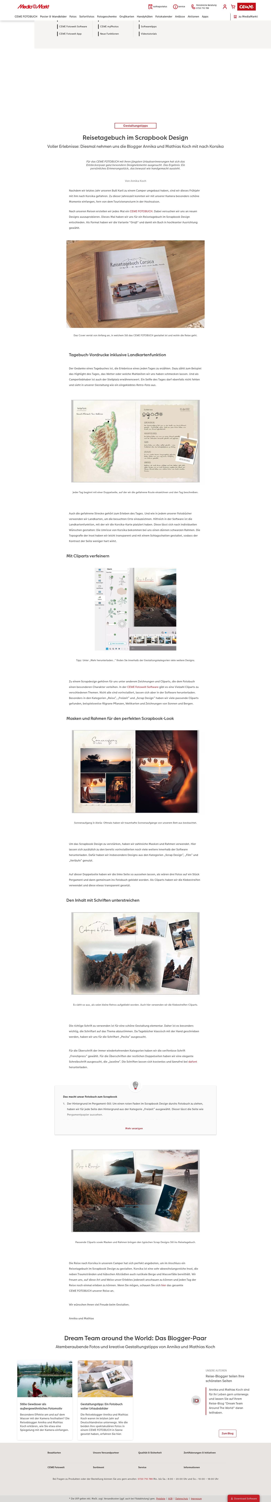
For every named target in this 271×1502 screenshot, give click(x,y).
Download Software (243, 1498)
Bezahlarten (54, 1456)
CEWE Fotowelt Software (142, 687)
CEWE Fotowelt (56, 1470)
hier (163, 1286)
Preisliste (160, 1498)
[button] (225, 7)
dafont (192, 1062)
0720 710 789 (145, 1482)
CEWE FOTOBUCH (141, 211)
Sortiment (98, 1470)
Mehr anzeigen (134, 1129)
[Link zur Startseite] (48, 7)
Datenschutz (181, 1498)
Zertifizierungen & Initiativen (200, 1456)
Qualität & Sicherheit (150, 1456)
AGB (170, 1498)
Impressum (196, 1498)
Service (142, 1470)
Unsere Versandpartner (106, 1456)
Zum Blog (227, 1434)
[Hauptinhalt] (135, 733)
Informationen (192, 1470)
